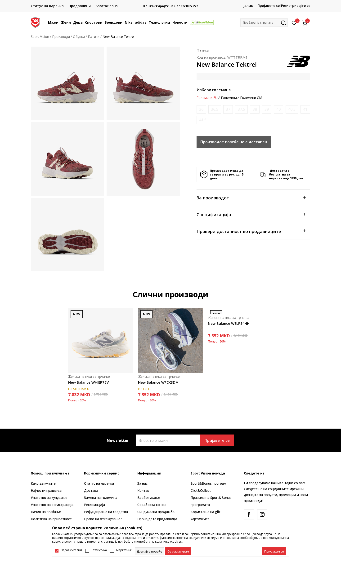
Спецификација (251, 214)
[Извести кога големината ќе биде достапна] (201, 109)
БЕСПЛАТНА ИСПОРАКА (170, 4)
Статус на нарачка (99, 483)
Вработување (148, 497)
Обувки (79, 36)
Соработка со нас (151, 504)
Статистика (99, 550)
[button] (264, 22)
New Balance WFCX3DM (158, 382)
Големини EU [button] (207, 98)
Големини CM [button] (251, 98)
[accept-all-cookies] (274, 551)
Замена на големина (100, 497)
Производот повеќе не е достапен (233, 142)
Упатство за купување (49, 497)
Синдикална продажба (156, 511)
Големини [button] (229, 98)
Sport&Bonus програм (208, 483)
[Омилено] (294, 22)
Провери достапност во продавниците (251, 231)
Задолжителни (71, 550)
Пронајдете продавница (157, 519)
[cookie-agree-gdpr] (178, 551)
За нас (142, 483)
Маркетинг (123, 550)
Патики (93, 36)
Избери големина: (214, 90)
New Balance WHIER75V (88, 382)
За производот (251, 197)
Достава (91, 490)
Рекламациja (94, 504)
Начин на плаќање (46, 511)
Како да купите (43, 483)
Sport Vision (40, 36)
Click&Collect (201, 490)
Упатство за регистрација (52, 504)
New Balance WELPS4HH (229, 323)
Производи (61, 36)
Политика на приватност (51, 519)
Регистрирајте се (295, 5)
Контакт (144, 490)
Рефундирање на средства (106, 511)
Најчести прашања (46, 490)
